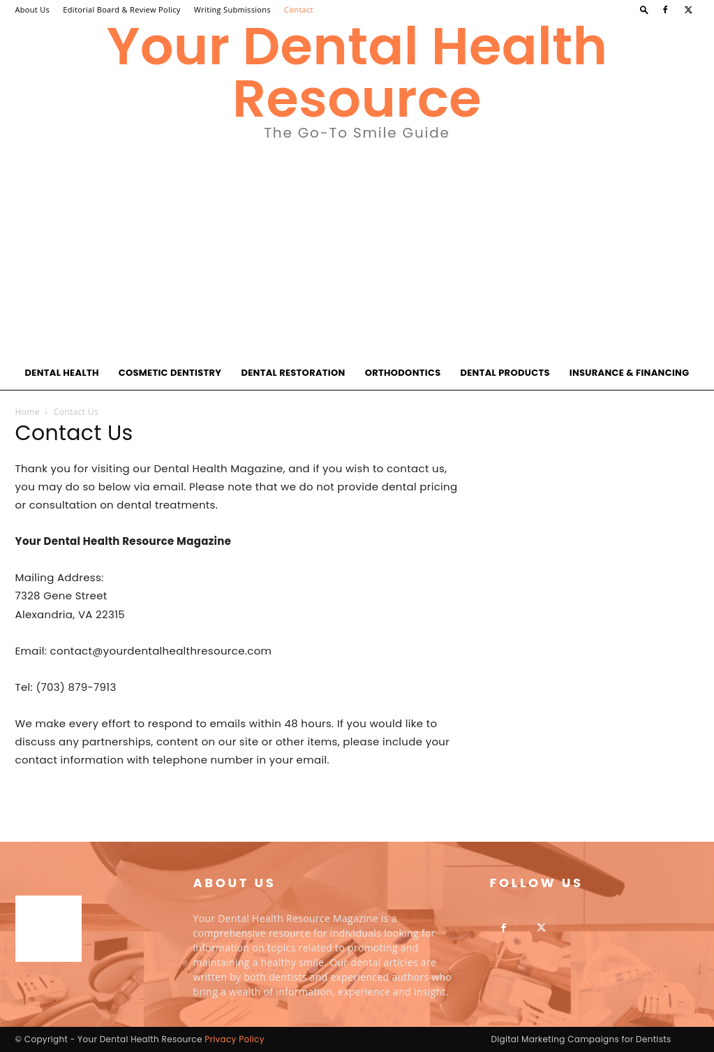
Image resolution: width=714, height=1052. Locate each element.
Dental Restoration (293, 372)
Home (27, 412)
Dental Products (504, 372)
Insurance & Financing (630, 372)
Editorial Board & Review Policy (121, 9)
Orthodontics (403, 372)
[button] (644, 9)
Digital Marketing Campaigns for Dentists (581, 1039)
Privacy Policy (234, 1039)
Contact (298, 9)
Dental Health (62, 372)
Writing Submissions (232, 9)
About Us (32, 9)
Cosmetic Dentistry (170, 372)
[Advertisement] (357, 251)
